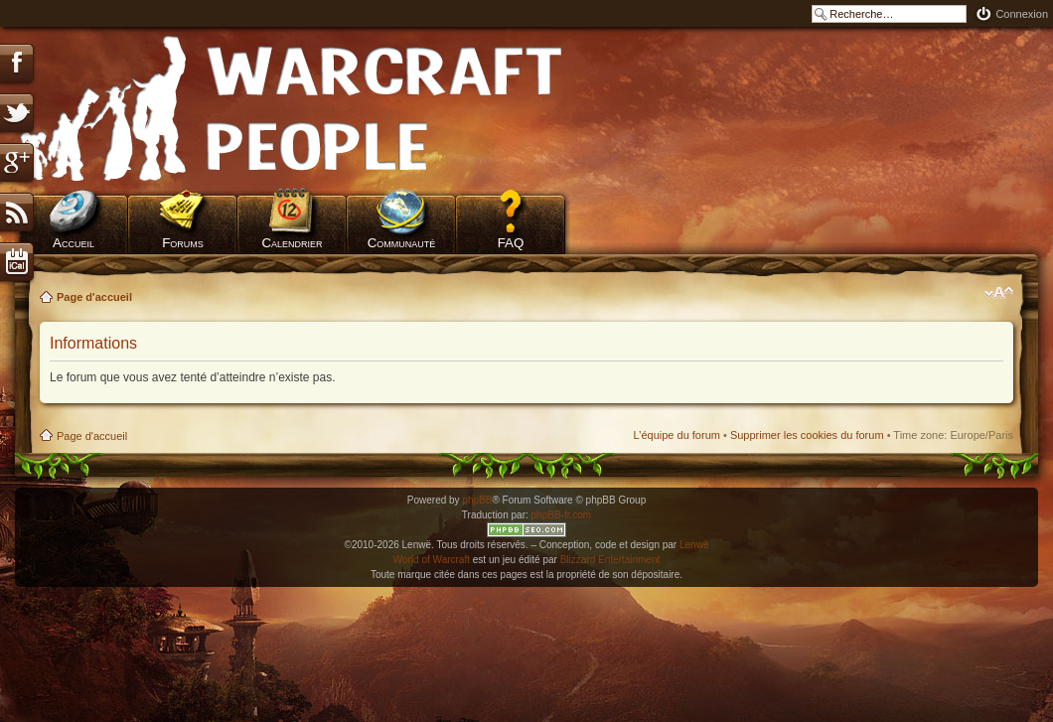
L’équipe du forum (676, 435)
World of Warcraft (431, 559)
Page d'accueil (94, 297)
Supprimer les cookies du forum (807, 435)
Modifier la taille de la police (998, 293)
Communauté (402, 242)
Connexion (1021, 14)
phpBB (477, 500)
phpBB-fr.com (561, 514)
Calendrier (291, 242)
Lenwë (693, 544)
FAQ (511, 242)
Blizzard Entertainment (610, 559)
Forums (183, 242)
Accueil (73, 242)
